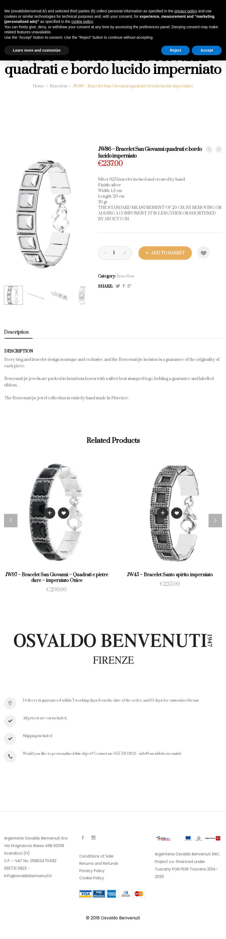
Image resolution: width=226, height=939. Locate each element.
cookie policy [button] (82, 21)
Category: (107, 276)
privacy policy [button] (185, 11)
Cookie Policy (91, 878)
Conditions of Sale (96, 856)
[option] (47, 214)
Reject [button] (175, 50)
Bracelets (125, 276)
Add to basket (168, 253)
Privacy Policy (92, 870)
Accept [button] (206, 50)
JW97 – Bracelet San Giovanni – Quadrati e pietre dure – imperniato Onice (56, 578)
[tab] (18, 332)
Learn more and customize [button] (36, 50)
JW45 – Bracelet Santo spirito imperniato (170, 575)
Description (16, 332)
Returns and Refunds (98, 863)
